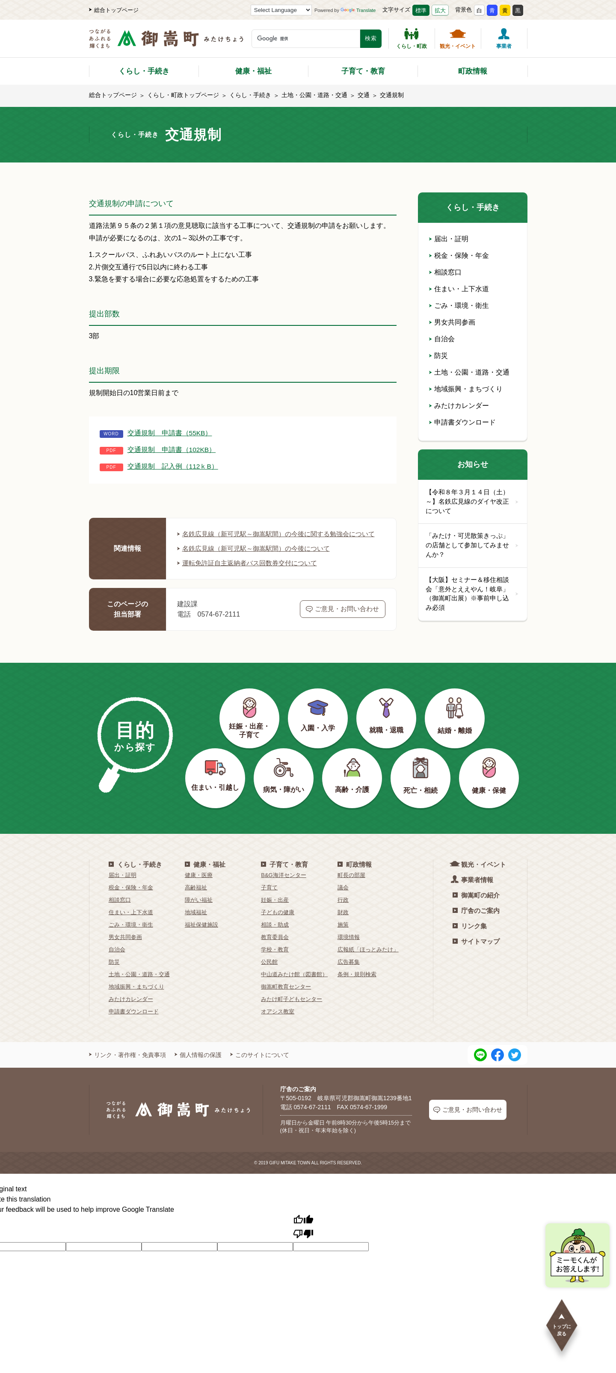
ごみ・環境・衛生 (459, 305)
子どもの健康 (277, 922)
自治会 (442, 339)
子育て (269, 898)
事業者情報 (473, 890)
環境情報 (349, 947)
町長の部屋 (351, 885)
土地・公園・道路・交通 (314, 95)
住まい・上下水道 (459, 288)
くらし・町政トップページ (183, 95)
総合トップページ (114, 10)
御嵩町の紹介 (476, 905)
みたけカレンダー (459, 405)
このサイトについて (259, 1065)
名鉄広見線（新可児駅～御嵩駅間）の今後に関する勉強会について (279, 539)
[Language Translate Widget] (281, 10)
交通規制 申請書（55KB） (170, 433)
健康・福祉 (253, 71)
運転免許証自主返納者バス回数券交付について (251, 573)
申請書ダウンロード (462, 422)
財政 (343, 922)
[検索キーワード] (306, 39)
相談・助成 (275, 935)
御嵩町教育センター (286, 997)
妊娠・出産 (275, 910)
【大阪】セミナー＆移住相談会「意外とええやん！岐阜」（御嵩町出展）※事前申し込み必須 (472, 596)
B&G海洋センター (283, 885)
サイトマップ (476, 951)
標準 (420, 10)
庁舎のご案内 (476, 920)
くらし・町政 (411, 38)
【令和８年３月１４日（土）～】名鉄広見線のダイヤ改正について (472, 502)
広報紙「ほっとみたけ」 (368, 960)
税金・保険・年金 (459, 255)
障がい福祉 (199, 910)
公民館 (269, 972)
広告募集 (349, 972)
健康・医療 (199, 885)
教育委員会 (275, 947)
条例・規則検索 (357, 984)
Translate (358, 10)
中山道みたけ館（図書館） (294, 984)
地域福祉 (196, 922)
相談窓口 (445, 272)
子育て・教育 (363, 71)
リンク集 (470, 936)
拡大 (440, 10)
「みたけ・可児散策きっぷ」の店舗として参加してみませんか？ (472, 547)
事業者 (504, 38)
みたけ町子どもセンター (291, 1009)
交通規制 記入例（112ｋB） (173, 466)
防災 (438, 355)
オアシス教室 (277, 1022)
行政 (343, 910)
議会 (343, 898)
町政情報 (472, 71)
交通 (364, 95)
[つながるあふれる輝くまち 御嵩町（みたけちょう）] (166, 43)
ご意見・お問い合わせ (342, 619)
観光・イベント (458, 38)
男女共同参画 (452, 322)
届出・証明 (448, 238)
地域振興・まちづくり (466, 389)
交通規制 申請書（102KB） (171, 449)
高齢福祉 (196, 898)
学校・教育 (275, 960)
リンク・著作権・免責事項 (127, 1065)
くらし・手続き (143, 71)
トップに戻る (561, 1324)
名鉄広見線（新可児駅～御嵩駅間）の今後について (258, 558)
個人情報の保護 (198, 1065)
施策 (343, 935)
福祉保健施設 (201, 935)
